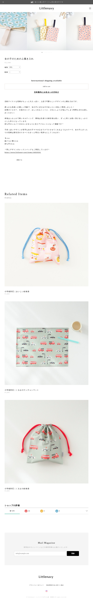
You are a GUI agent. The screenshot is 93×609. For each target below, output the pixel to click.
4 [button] (46, 52)
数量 (6, 72)
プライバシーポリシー (36, 585)
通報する (19, 160)
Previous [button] (3, 31)
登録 (72, 553)
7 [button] (51, 52)
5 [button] (48, 52)
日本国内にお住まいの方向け (46, 92)
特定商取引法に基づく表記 (55, 585)
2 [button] (43, 52)
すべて (12, 511)
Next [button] (89, 31)
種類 (6, 67)
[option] (46, 31)
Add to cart (46, 86)
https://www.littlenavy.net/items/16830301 (23, 152)
